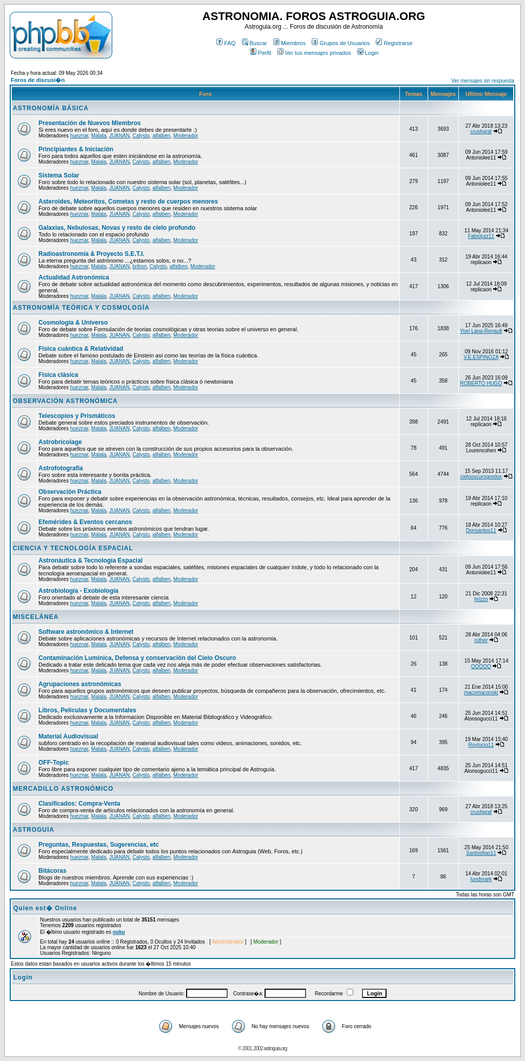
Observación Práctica (70, 491)
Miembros (289, 43)
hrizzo (481, 599)
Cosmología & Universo (73, 322)
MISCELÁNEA (35, 616)
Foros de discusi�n (38, 80)
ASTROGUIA (33, 829)
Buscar (254, 43)
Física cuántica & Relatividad (80, 348)
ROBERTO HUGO (481, 383)
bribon (139, 266)
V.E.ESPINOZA (480, 357)
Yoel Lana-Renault (481, 331)
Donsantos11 (481, 530)
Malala (98, 135)
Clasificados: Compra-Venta (79, 803)
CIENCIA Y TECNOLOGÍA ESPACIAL (73, 548)
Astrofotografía (60, 468)
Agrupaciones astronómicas (79, 684)
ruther (481, 640)
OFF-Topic (53, 762)
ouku (119, 932)
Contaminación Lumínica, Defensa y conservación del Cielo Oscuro (137, 658)
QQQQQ (481, 666)
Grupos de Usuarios (341, 43)
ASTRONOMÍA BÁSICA (51, 108)
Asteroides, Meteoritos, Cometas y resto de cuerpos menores (128, 201)
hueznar (79, 135)
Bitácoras (52, 870)
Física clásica (58, 374)
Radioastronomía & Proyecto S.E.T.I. (91, 253)
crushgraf (481, 131)
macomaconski (481, 692)
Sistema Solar (58, 175)
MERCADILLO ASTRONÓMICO (63, 788)
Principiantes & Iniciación (75, 149)
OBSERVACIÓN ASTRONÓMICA (65, 401)
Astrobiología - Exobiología (78, 590)
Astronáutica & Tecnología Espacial (90, 560)
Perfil (260, 53)
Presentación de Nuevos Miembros (89, 123)
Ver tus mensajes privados (314, 53)
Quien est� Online (45, 908)
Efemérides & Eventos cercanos (85, 522)
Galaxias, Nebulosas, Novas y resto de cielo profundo (116, 227)
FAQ (225, 43)
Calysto (140, 135)
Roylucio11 (481, 745)
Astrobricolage (60, 442)
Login (368, 53)
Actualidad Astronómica (73, 277)
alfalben (161, 135)
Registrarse (394, 43)
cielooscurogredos (481, 476)
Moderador (185, 135)
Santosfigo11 (481, 853)
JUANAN (119, 135)
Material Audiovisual (68, 736)
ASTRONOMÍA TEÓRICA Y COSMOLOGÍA (81, 307)
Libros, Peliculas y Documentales (87, 710)
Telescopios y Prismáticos (76, 415)
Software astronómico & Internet (85, 631)
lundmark (481, 879)
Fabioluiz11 (481, 236)
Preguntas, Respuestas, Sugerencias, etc (98, 844)
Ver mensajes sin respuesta (482, 81)
